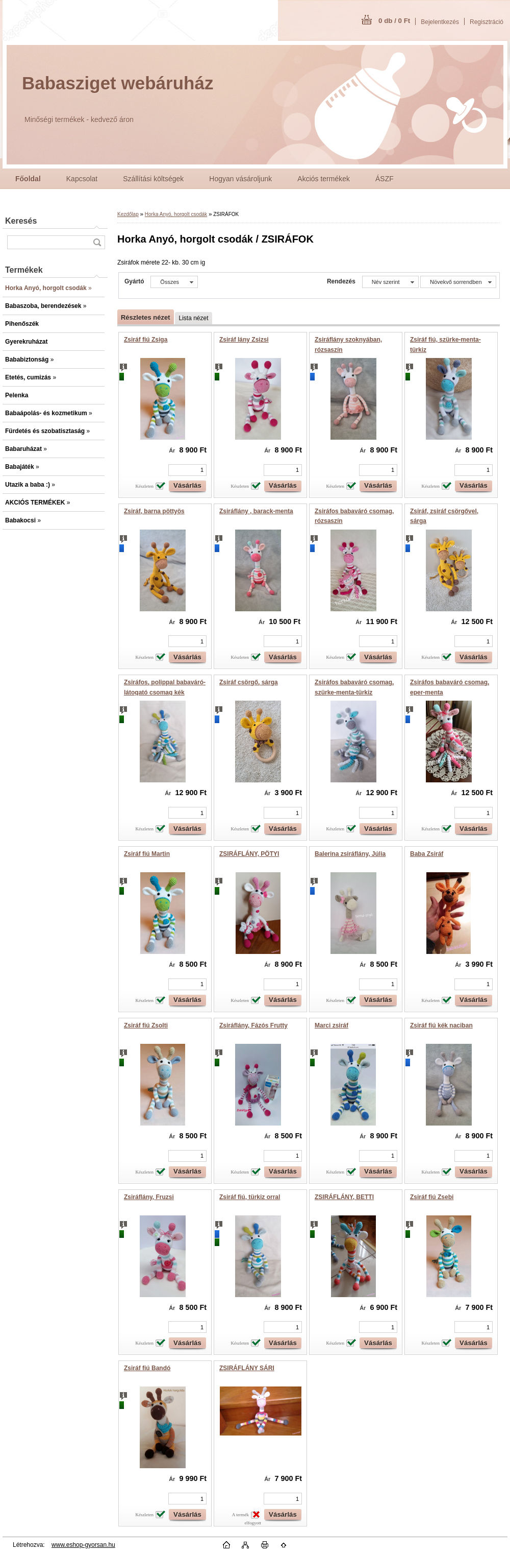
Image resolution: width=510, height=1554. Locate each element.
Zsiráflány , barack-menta (256, 511)
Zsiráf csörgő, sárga (248, 682)
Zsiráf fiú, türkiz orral (249, 1197)
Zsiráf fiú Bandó (147, 1368)
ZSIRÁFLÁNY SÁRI (246, 1368)
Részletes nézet (145, 317)
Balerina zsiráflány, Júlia (350, 853)
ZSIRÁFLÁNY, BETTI (344, 1197)
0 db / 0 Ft (394, 21)
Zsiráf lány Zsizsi (244, 339)
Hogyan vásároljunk (240, 179)
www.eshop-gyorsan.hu (83, 1544)
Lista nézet (193, 318)
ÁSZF (384, 179)
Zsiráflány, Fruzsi (149, 1197)
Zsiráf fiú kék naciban (441, 1025)
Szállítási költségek (153, 179)
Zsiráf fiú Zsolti (146, 1025)
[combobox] (390, 282)
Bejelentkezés (440, 22)
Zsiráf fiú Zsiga (145, 339)
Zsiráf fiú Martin (147, 853)
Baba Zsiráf (426, 853)
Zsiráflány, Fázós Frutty (253, 1025)
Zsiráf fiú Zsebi (431, 1197)
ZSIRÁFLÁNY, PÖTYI (249, 853)
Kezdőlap (128, 214)
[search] (97, 242)
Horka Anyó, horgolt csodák (176, 214)
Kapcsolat (81, 179)
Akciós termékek (323, 179)
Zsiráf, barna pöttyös (154, 511)
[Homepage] (28, 179)
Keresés (21, 221)
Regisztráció (486, 22)
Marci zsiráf (331, 1025)
